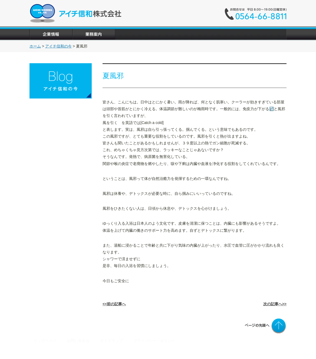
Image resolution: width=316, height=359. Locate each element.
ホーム (35, 46)
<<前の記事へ (114, 304)
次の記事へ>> (275, 304)
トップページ (45, 340)
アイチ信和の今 (58, 46)
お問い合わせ (79, 340)
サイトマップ (111, 340)
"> (221, 34)
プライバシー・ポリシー (154, 340)
